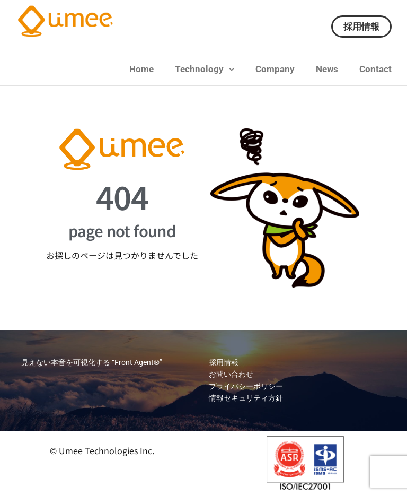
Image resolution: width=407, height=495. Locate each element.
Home (141, 69)
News (327, 69)
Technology (199, 69)
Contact (375, 69)
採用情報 (361, 26)
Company (275, 69)
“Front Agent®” (136, 362)
